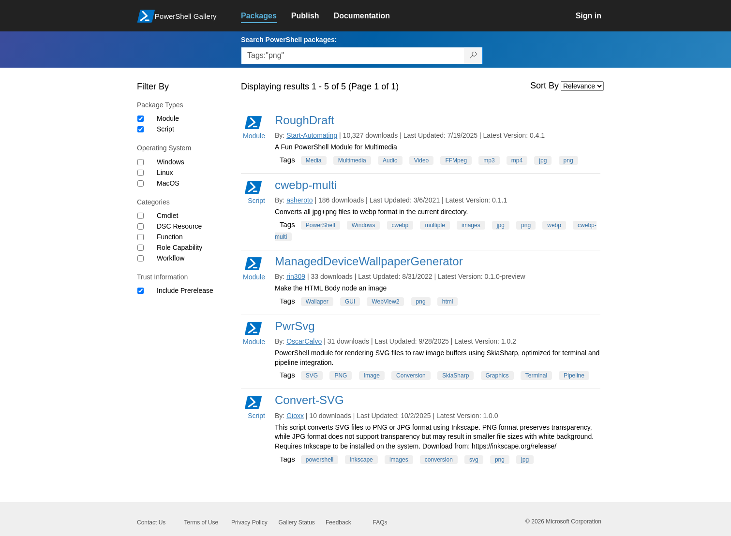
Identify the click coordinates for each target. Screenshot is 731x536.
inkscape (361, 459)
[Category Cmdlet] (140, 216)
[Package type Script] (140, 129)
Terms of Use (201, 522)
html (447, 301)
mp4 (516, 160)
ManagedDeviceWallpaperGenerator (369, 261)
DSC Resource (179, 226)
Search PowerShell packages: (289, 39)
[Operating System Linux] (140, 173)
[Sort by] (582, 86)
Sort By (544, 85)
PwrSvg (295, 326)
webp (554, 225)
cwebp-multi (306, 184)
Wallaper (317, 301)
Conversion (411, 375)
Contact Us (151, 522)
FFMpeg (456, 160)
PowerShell (320, 225)
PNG (340, 375)
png (568, 160)
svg (473, 459)
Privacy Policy (249, 522)
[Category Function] (140, 237)
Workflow (170, 258)
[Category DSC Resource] (140, 226)
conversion (439, 459)
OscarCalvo (304, 341)
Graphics (497, 375)
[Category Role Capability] (140, 248)
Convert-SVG (309, 399)
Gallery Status (297, 522)
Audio (390, 160)
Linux (165, 172)
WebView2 (385, 301)
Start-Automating (311, 135)
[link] (266, 16)
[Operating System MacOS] (140, 183)
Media (314, 160)
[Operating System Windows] (140, 162)
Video (421, 160)
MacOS (168, 183)
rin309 (295, 276)
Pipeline (574, 375)
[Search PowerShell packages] (473, 55)
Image (372, 375)
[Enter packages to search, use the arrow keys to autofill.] (352, 55)
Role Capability (179, 247)
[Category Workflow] (140, 258)
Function (170, 237)
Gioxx (295, 416)
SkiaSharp (455, 375)
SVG (312, 375)
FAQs (380, 522)
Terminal (536, 375)
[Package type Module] (140, 119)
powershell (319, 459)
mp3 (488, 160)
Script (165, 129)
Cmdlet (167, 215)
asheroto (299, 200)
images (471, 225)
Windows (170, 162)
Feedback (338, 522)
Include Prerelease (185, 290)
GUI (350, 301)
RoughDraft (304, 120)
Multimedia (352, 160)
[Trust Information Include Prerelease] (140, 291)
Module (168, 118)
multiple (435, 225)
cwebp (400, 225)
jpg (543, 160)
